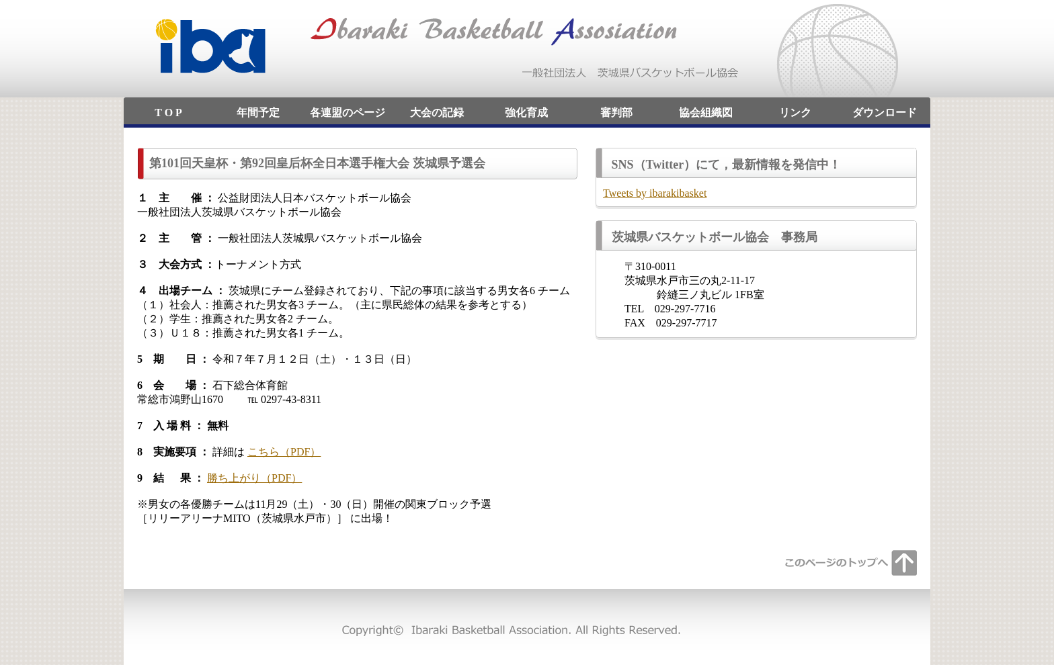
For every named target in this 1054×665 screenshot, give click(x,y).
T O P (168, 112)
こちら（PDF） (284, 451)
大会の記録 (437, 112)
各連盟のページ (347, 112)
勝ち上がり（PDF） (254, 478)
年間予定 (258, 112)
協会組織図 (706, 112)
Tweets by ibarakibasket (654, 193)
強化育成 (526, 112)
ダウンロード (884, 112)
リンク (795, 112)
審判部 (616, 112)
